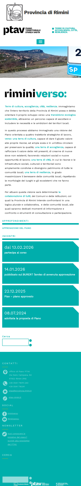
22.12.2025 (14, 281)
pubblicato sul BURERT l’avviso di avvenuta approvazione (36, 264)
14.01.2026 (14, 259)
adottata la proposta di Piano (20, 308)
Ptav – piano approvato (17, 286)
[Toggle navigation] (40, 41)
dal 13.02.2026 (17, 237)
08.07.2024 (14, 302)
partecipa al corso (14, 242)
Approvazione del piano (15, 218)
